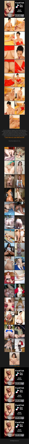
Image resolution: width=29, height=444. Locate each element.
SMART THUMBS (17, 366)
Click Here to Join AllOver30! (14, 137)
